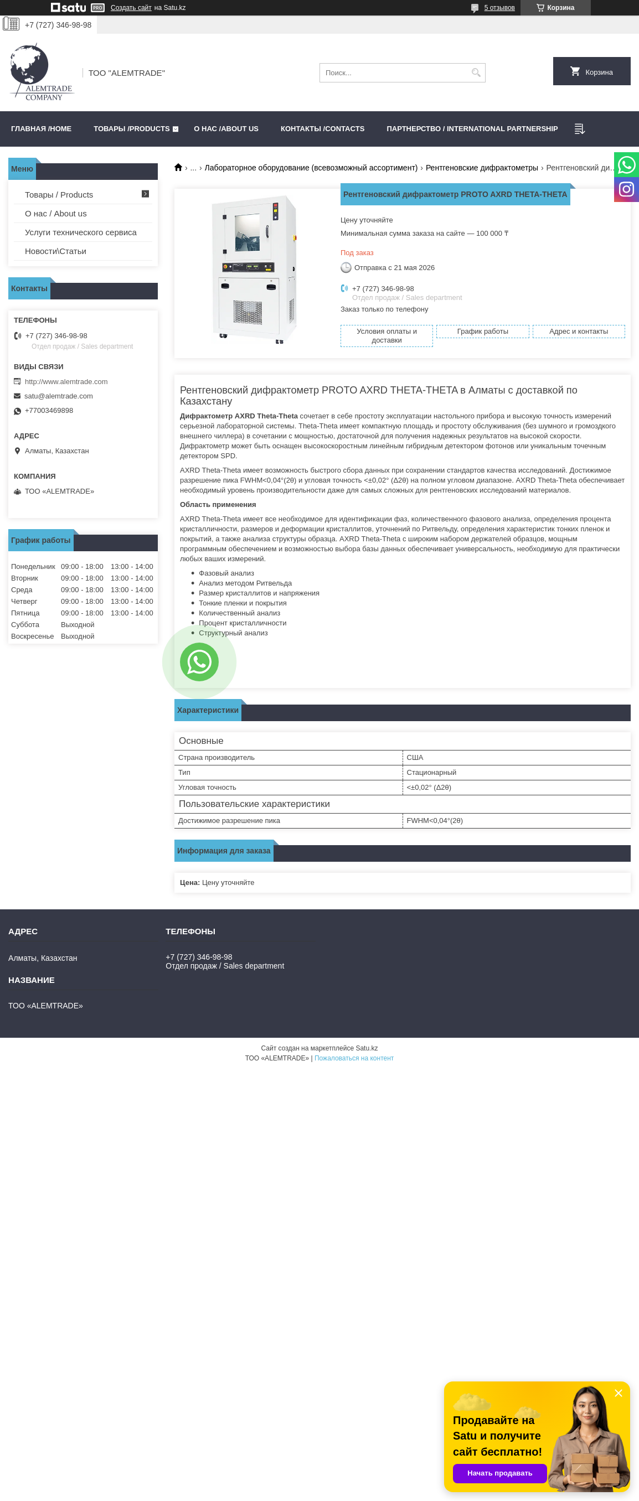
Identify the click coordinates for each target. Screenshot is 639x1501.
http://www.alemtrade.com (66, 381)
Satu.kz (366, 1048)
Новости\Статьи (55, 251)
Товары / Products (59, 194)
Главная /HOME (41, 129)
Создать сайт (131, 8)
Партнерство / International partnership (472, 129)
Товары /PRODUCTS (131, 129)
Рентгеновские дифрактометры (482, 167)
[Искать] (476, 72)
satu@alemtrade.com (58, 396)
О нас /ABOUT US (226, 129)
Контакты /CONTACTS (322, 129)
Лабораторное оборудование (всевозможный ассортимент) (311, 167)
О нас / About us (56, 213)
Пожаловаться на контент (354, 1058)
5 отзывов (500, 8)
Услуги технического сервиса (81, 232)
